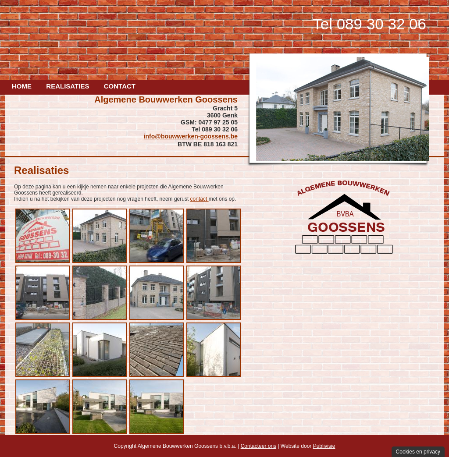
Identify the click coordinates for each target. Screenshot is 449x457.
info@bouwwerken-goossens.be (191, 136)
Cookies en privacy (418, 452)
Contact (119, 86)
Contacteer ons (258, 446)
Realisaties (67, 86)
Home (22, 86)
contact (199, 199)
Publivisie (324, 446)
